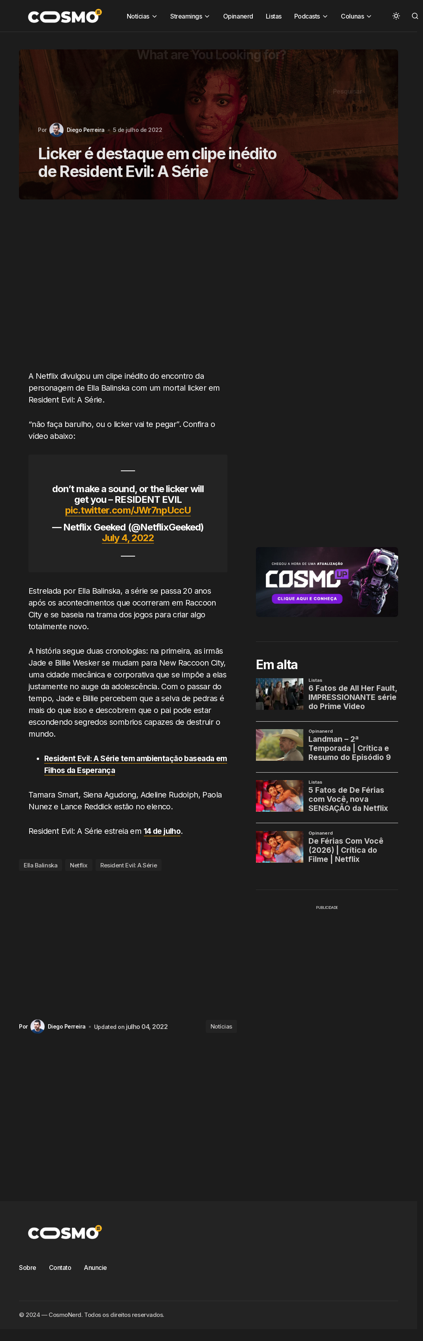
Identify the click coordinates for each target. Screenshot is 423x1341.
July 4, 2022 (128, 538)
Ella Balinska (40, 865)
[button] (396, 16)
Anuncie (95, 1267)
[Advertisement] (118, 289)
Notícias (221, 1026)
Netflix (79, 865)
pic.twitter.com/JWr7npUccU (128, 510)
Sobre (27, 1267)
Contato (60, 1267)
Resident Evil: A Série (128, 865)
